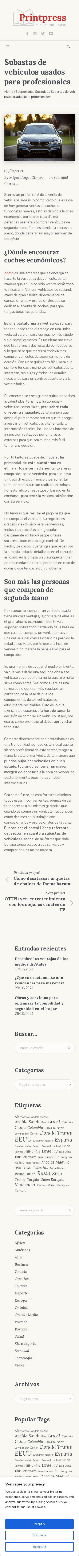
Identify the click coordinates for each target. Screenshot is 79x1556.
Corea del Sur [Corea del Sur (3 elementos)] (22, 1134)
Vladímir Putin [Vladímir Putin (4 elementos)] (46, 1185)
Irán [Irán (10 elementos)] (36, 1151)
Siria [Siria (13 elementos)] (57, 1174)
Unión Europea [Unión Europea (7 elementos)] (52, 1179)
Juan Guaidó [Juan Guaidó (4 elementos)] (45, 1157)
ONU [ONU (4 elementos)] (18, 1168)
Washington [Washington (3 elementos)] (62, 1185)
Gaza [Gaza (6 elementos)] (66, 1145)
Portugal (22, 1329)
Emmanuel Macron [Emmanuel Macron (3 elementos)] (43, 1141)
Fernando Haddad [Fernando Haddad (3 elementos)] (51, 1146)
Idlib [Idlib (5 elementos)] (27, 1151)
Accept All (39, 1524)
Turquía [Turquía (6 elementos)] (33, 1179)
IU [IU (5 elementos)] (56, 1151)
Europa (21, 1300)
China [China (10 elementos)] (20, 1127)
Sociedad (41, 92)
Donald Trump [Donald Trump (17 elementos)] (56, 1133)
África (20, 1242)
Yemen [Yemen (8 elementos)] (20, 1190)
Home (8, 92)
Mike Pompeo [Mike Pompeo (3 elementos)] (33, 1163)
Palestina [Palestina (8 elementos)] (40, 1168)
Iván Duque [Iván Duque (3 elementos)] (65, 1152)
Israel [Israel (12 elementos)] (47, 1151)
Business (22, 1264)
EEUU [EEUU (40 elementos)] (23, 1139)
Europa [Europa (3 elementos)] (36, 1146)
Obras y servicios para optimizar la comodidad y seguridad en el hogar (39, 1003)
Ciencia (21, 1271)
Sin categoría (25, 1343)
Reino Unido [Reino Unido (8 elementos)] (25, 1174)
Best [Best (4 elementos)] (43, 1122)
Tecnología (23, 1358)
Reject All (39, 1547)
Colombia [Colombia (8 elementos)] (35, 1127)
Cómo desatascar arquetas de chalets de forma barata (42, 881)
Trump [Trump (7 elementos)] (20, 1179)
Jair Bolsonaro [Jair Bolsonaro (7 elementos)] (25, 1156)
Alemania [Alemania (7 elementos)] (22, 1116)
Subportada (24, 92)
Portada (21, 1322)
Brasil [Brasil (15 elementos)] (54, 1122)
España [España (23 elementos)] (63, 1139)
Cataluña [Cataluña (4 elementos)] (67, 1122)
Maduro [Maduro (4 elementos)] (19, 1162)
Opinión (21, 1307)
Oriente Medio (26, 1314)
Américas (22, 1250)
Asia (18, 1257)
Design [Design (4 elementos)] (34, 1133)
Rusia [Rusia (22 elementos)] (44, 1173)
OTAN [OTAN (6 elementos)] (27, 1167)
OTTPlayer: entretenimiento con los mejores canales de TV (35, 904)
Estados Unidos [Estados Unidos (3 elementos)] (23, 1146)
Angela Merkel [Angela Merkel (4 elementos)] (39, 1116)
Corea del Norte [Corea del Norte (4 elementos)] (54, 1127)
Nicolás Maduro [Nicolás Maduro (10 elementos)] (55, 1162)
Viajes (19, 1365)
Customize (39, 1535)
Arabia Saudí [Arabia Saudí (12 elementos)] (27, 1122)
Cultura (21, 1286)
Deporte (21, 1293)
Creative (22, 1278)
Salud (19, 1336)
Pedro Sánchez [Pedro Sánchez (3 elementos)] (57, 1168)
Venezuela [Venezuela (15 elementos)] (25, 1184)
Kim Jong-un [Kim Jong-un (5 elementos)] (63, 1157)
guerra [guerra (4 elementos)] (19, 1151)
